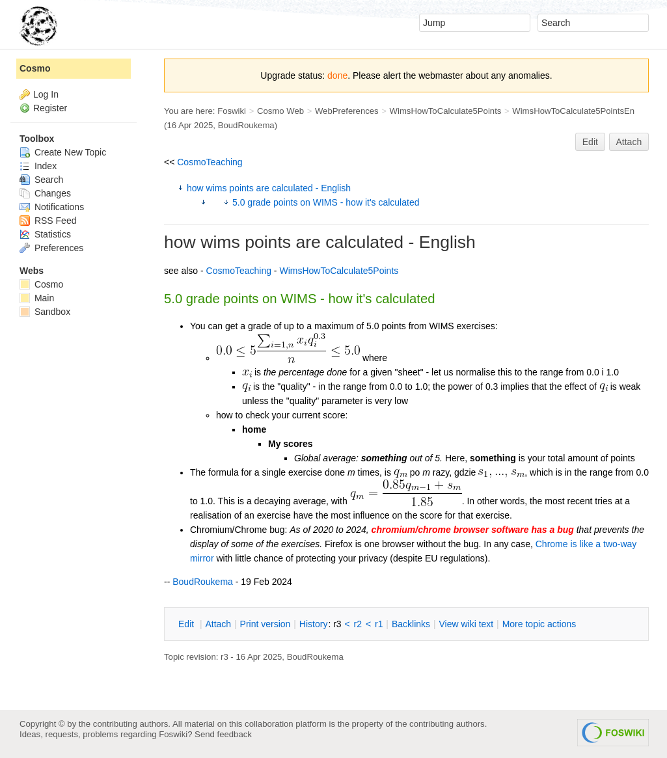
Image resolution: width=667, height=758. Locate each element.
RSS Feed (48, 220)
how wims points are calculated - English (269, 188)
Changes (45, 193)
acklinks (411, 624)
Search (41, 179)
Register (50, 108)
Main (37, 298)
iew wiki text (466, 624)
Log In (46, 94)
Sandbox (45, 311)
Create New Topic (63, 152)
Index (38, 166)
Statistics (45, 234)
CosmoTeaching (209, 162)
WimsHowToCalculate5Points (446, 111)
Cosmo (35, 68)
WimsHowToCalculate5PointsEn (573, 111)
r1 (379, 624)
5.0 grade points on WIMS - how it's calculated (325, 202)
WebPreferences (347, 111)
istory (313, 624)
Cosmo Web (280, 111)
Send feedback (223, 734)
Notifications (52, 207)
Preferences (51, 248)
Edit (590, 142)
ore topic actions (539, 624)
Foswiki (231, 111)
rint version (265, 624)
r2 (358, 624)
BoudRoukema (246, 125)
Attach (629, 142)
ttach (218, 624)
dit (187, 624)
